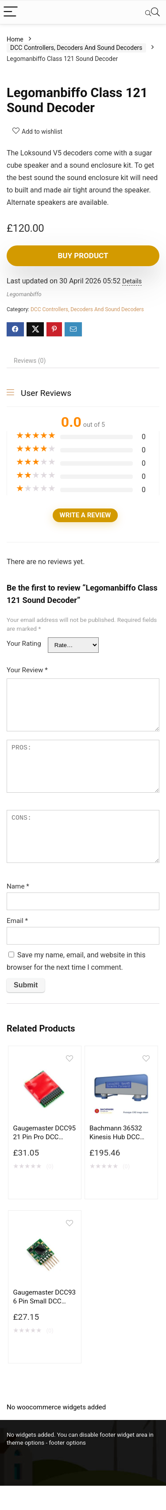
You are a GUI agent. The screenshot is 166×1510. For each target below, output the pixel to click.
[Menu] (10, 12)
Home (15, 39)
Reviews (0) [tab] (30, 360)
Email (17, 921)
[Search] (152, 12)
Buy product (83, 255)
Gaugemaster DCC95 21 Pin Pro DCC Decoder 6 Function (44, 1137)
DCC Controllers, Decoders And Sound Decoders (76, 47)
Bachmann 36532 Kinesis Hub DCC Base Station (115, 1137)
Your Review (27, 670)
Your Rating (24, 644)
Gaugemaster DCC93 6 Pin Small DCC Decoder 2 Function (44, 1301)
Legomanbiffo (24, 294)
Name (18, 886)
